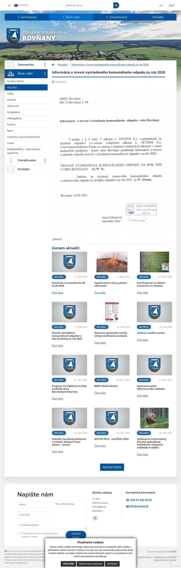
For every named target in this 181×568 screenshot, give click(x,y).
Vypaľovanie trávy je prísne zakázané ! (110, 284)
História (11, 99)
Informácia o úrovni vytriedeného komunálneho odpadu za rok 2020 (110, 64)
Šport (10, 130)
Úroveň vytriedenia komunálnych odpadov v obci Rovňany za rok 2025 (67, 335)
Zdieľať (56, 239)
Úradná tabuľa (15, 81)
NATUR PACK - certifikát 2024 (111, 439)
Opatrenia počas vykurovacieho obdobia (151, 387)
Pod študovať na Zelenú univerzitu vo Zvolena (151, 284)
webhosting (34, 557)
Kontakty (158, 17)
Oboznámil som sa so (39, 535)
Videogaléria (14, 118)
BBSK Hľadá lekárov (106, 386)
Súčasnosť (13, 106)
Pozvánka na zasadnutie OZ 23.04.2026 (68, 284)
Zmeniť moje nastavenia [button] (90, 564)
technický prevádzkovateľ (16, 562)
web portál (23, 557)
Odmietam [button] (112, 564)
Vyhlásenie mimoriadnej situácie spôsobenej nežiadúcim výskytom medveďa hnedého (151, 443)
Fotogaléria (13, 112)
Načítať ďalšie (112, 467)
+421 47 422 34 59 (141, 500)
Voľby (10, 93)
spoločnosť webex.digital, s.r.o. (44, 559)
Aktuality (12, 87)
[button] (27, 17)
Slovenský (21, 5)
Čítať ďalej (57, 292)
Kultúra (11, 124)
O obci (96, 499)
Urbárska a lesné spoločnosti (23, 137)
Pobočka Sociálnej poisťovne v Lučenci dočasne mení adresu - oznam (69, 441)
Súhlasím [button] (68, 564)
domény (8, 559)
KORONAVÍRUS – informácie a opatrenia (23, 151)
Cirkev (10, 143)
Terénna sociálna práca (151, 332)
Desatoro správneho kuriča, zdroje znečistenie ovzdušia (111, 334)
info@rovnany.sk (139, 506)
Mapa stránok (11, 557)
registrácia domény (21, 559)
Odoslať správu (76, 535)
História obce (100, 503)
